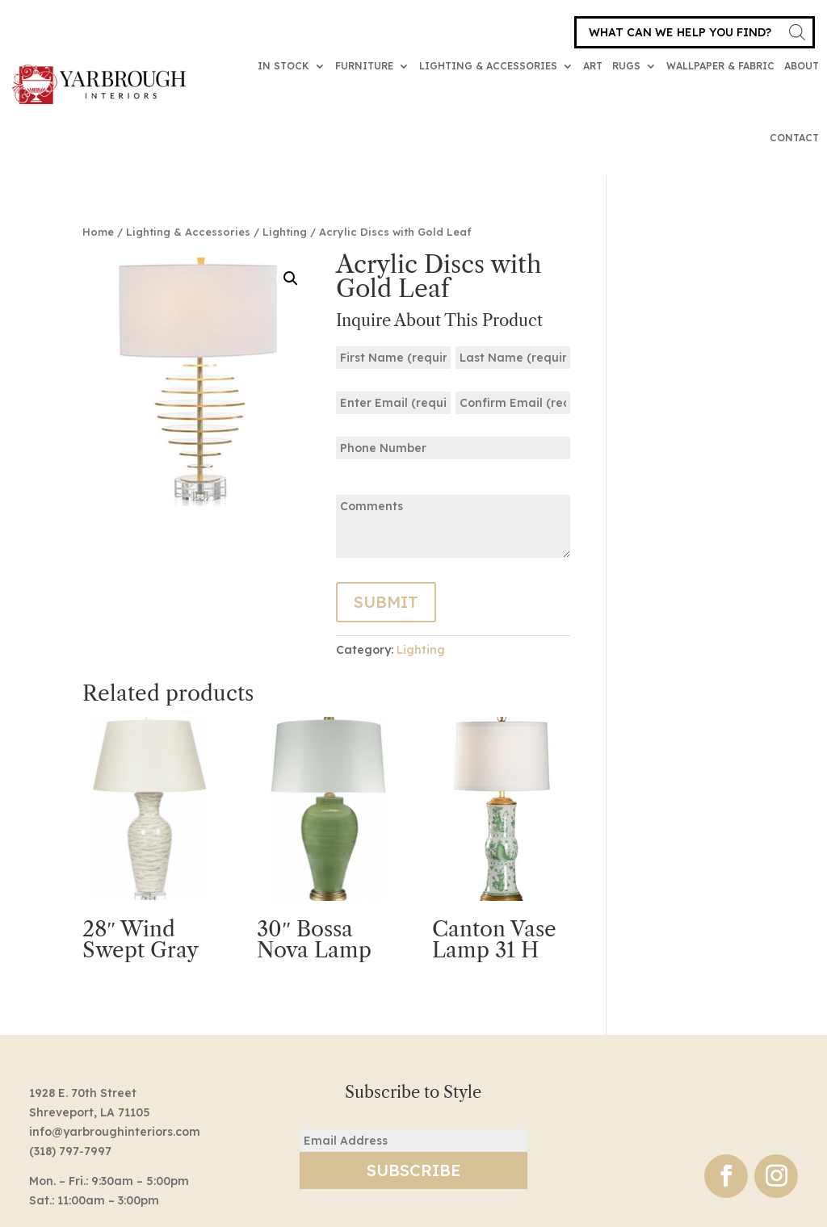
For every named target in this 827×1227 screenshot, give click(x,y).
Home (98, 231)
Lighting (284, 231)
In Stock (283, 66)
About (801, 66)
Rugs (626, 66)
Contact (794, 138)
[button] (290, 278)
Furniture (364, 66)
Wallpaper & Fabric (720, 66)
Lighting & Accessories (488, 66)
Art (592, 66)
